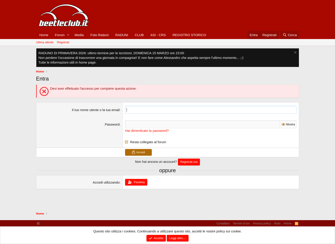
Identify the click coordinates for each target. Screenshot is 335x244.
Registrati (63, 42)
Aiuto (277, 223)
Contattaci (223, 223)
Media (79, 35)
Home (43, 35)
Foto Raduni (99, 35)
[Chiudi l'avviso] (295, 53)
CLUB (139, 35)
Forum (60, 35)
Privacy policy (262, 223)
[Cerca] (289, 35)
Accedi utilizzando (106, 182)
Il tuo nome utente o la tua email (95, 110)
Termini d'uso (241, 223)
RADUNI (121, 35)
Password (112, 124)
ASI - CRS (158, 35)
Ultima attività (44, 42)
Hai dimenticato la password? (147, 130)
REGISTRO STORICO (189, 35)
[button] (68, 35)
